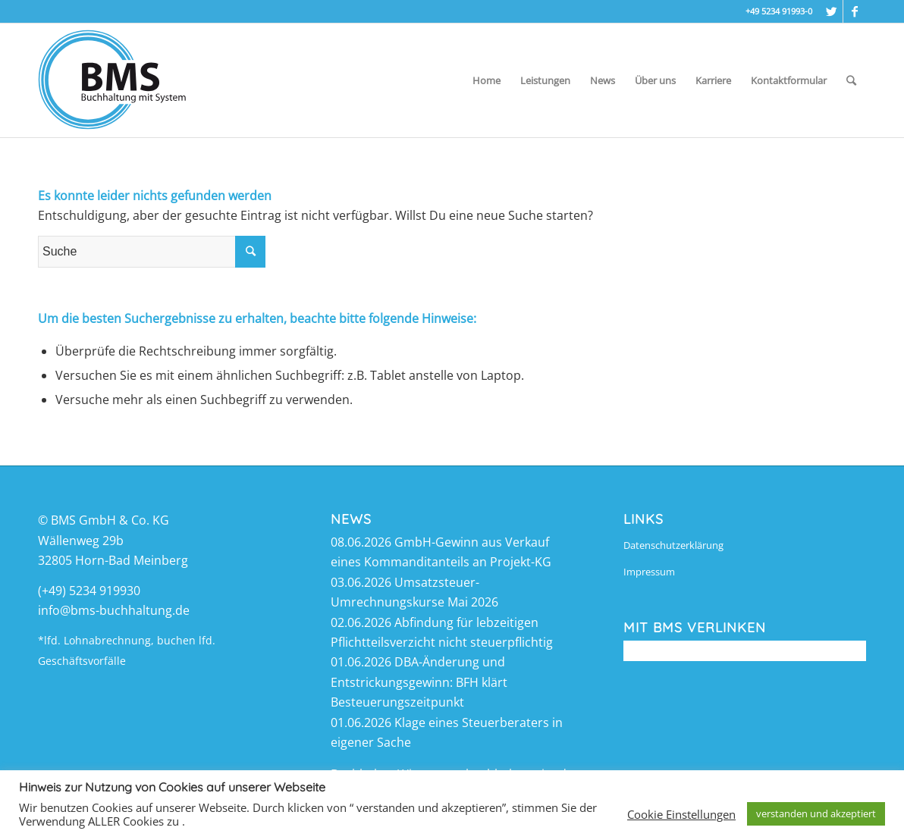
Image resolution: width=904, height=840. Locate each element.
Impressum (649, 571)
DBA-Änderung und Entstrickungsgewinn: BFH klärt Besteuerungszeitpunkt (419, 682)
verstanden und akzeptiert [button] (816, 813)
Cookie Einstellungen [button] (681, 814)
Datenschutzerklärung (673, 545)
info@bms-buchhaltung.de (114, 610)
